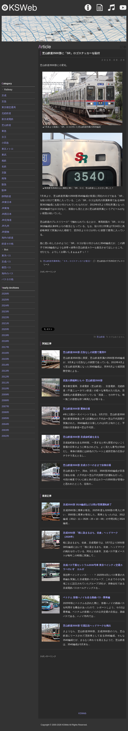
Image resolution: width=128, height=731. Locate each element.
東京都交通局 (9, 107)
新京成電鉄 (7, 119)
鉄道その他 (7, 243)
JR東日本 (7, 202)
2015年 (5, 359)
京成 (4, 95)
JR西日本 (7, 214)
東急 (4, 131)
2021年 (5, 323)
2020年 (5, 329)
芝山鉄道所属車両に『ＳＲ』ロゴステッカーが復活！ (67, 261)
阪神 (4, 190)
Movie (123, 9)
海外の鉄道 (7, 237)
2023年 (5, 311)
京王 (4, 137)
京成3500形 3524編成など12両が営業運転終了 (87, 504)
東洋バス (6, 255)
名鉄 (4, 166)
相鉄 (4, 160)
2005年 (5, 418)
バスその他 (7, 279)
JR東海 (5, 208)
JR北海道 (7, 220)
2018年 (5, 341)
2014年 (5, 364)
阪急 (4, 184)
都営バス (6, 267)
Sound (111, 9)
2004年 (5, 424)
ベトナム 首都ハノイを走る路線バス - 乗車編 (86, 597)
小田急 (5, 142)
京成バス (6, 261)
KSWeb (19, 7)
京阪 (4, 172)
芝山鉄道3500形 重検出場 (76, 408)
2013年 (5, 370)
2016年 (5, 353)
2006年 (5, 412)
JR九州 (5, 225)
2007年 (5, 406)
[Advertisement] (18, 61)
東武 (4, 154)
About (88, 9)
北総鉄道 (6, 113)
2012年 (5, 376)
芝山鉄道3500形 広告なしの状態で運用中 (84, 352)
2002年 (5, 436)
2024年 (5, 305)
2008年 (5, 400)
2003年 (5, 430)
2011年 (5, 382)
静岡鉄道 (6, 196)
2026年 (5, 293)
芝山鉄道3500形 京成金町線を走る (81, 437)
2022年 (5, 317)
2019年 (5, 335)
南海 (4, 178)
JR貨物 (5, 231)
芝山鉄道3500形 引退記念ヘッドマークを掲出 (87, 625)
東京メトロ (7, 148)
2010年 (5, 388)
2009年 (5, 394)
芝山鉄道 (101, 337)
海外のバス (7, 273)
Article (99, 9)
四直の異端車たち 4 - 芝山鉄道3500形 (82, 380)
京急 (4, 101)
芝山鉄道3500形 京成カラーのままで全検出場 (87, 465)
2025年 (5, 299)
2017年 (5, 347)
